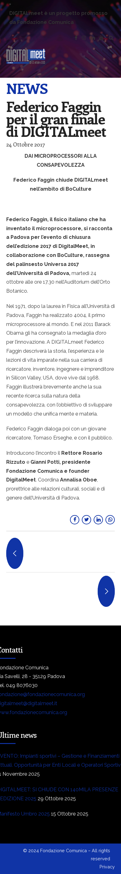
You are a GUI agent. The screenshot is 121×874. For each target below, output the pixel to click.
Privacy (107, 866)
